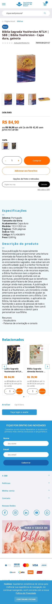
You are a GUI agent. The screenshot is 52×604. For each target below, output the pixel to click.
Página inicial (10, 21)
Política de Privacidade (26, 593)
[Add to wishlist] (26, 171)
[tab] (23, 396)
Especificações (14, 210)
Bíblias (20, 21)
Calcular (44, 184)
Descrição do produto (20, 243)
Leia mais (7, 112)
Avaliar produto (21, 43)
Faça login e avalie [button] (19, 412)
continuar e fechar (26, 599)
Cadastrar (26, 463)
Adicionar (19, 391)
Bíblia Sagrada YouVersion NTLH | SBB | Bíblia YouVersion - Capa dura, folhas (13, 370)
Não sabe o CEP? (44, 189)
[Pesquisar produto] (46, 14)
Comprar (37, 160)
